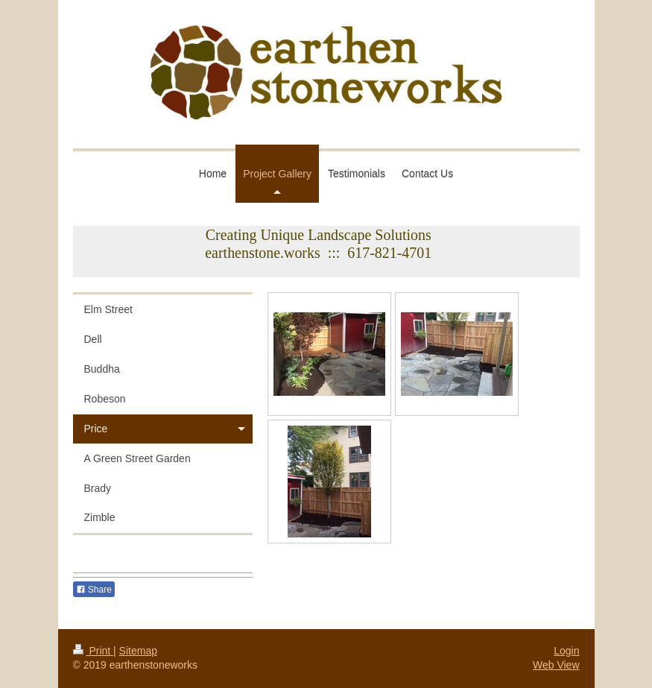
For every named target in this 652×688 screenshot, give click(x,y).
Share (94, 589)
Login (566, 651)
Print (93, 651)
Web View (556, 665)
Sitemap (138, 651)
